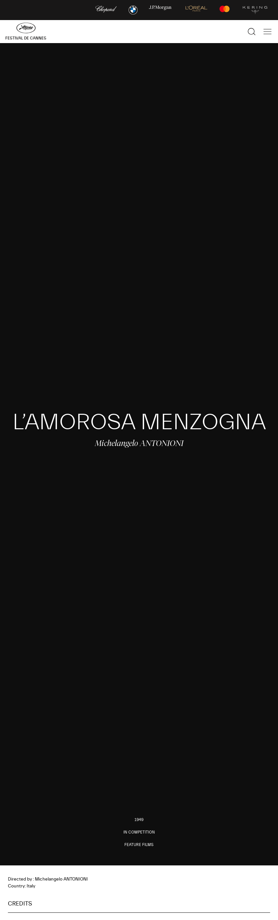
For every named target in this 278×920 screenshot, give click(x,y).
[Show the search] (251, 31)
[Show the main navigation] (267, 31)
